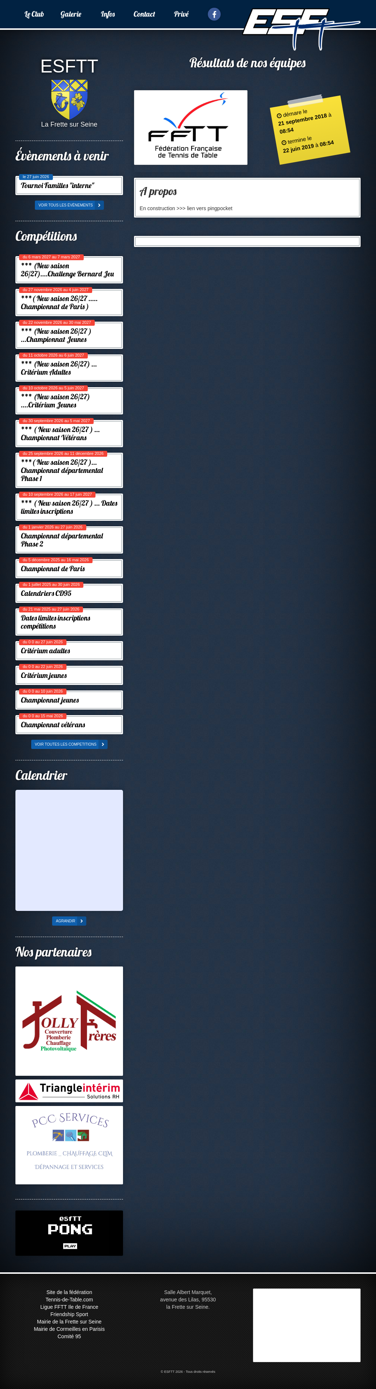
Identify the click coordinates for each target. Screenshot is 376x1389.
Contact (144, 13)
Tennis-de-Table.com (69, 1300)
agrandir (71, 921)
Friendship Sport (69, 1314)
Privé (181, 13)
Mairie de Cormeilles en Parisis (69, 1329)
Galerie (71, 13)
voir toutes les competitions (71, 744)
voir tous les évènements (71, 205)
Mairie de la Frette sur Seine (69, 1322)
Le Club (34, 13)
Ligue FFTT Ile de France (69, 1307)
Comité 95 (69, 1336)
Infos (108, 13)
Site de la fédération (69, 1292)
